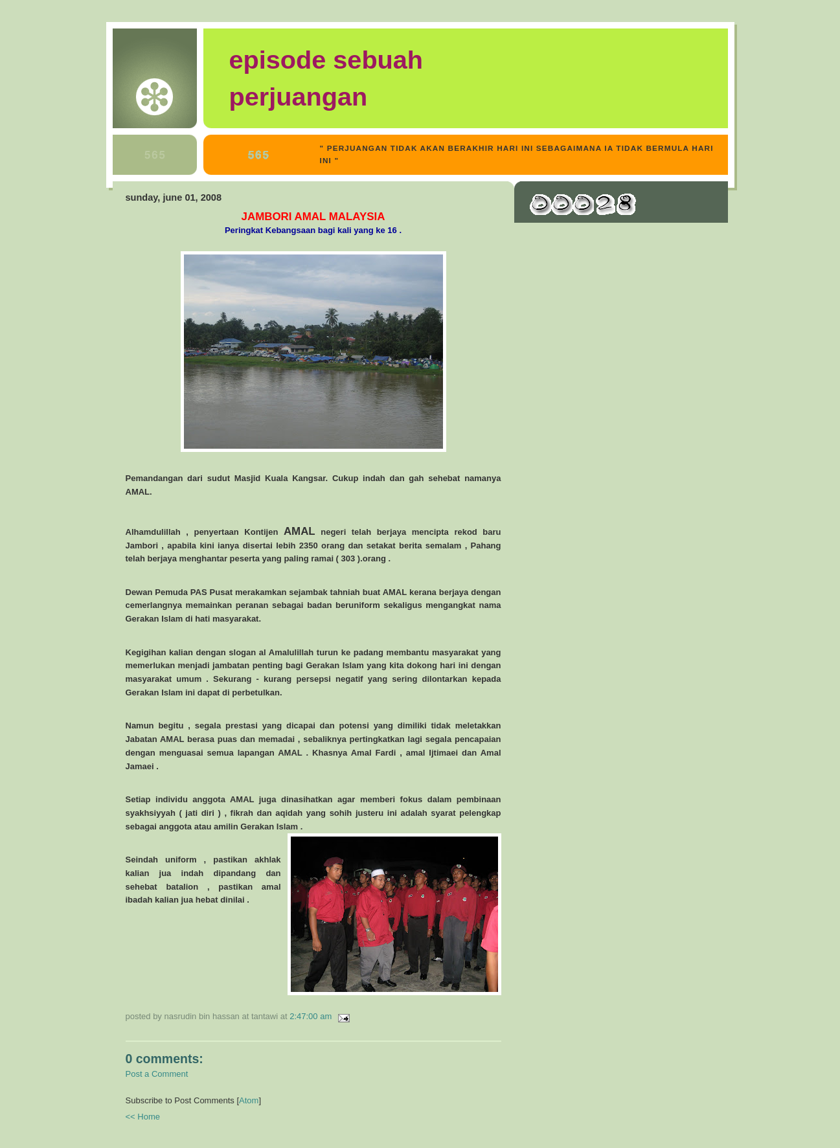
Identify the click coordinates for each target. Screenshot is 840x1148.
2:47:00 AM (311, 1016)
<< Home (143, 1116)
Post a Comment (157, 1074)
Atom (248, 1100)
